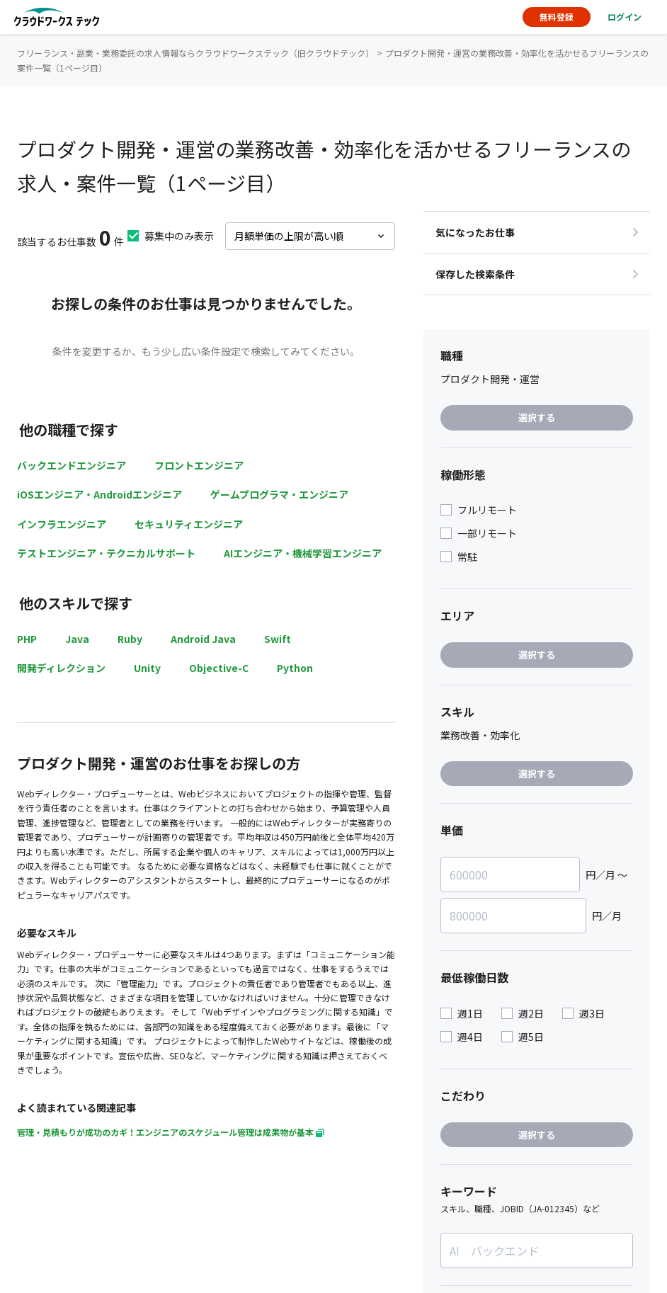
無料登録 (557, 17)
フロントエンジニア (199, 465)
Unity (147, 668)
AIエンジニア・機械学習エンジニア (303, 553)
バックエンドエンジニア (71, 465)
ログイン (625, 17)
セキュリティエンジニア (189, 524)
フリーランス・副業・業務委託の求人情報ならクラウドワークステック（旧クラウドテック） (195, 53)
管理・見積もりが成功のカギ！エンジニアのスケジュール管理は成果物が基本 (170, 1132)
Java (77, 639)
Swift (277, 639)
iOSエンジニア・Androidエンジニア (99, 494)
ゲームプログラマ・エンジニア (279, 494)
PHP (27, 639)
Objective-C (219, 668)
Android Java (203, 639)
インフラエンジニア (61, 524)
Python (295, 668)
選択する (536, 417)
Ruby (130, 639)
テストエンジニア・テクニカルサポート (106, 553)
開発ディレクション (61, 668)
